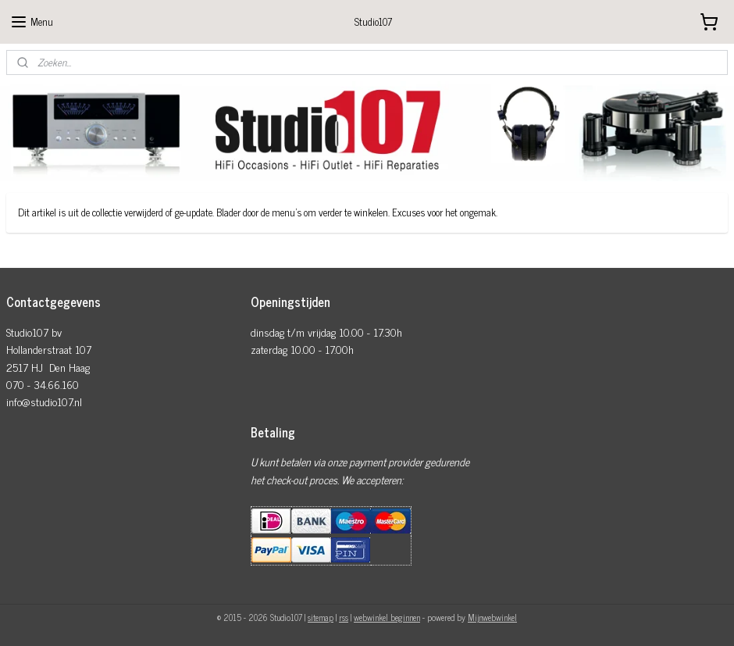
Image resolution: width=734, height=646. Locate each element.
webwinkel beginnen (387, 617)
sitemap (320, 617)
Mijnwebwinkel (492, 617)
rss (343, 617)
